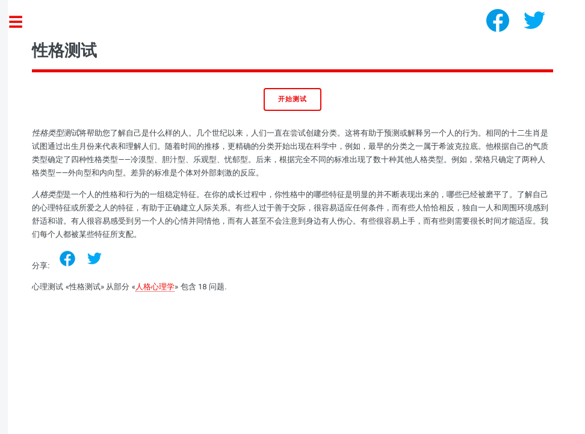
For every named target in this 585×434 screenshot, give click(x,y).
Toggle (21, 22)
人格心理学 (155, 286)
